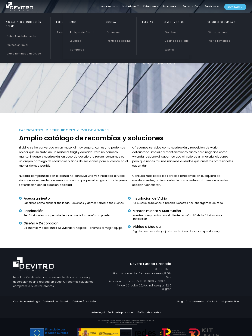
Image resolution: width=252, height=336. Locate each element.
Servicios (211, 6)
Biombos (170, 32)
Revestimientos (174, 22)
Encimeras (114, 32)
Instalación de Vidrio (150, 198)
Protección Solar (17, 45)
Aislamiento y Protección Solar (23, 24)
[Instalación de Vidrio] (129, 198)
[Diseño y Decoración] (20, 223)
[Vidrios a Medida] (129, 226)
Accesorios (108, 6)
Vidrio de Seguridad (221, 22)
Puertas (147, 22)
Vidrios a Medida (147, 226)
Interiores (169, 6)
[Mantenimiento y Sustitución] (129, 210)
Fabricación (33, 210)
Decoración (190, 6)
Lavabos (75, 40)
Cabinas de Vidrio (177, 40)
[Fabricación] (20, 210)
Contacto (235, 6)
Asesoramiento (37, 198)
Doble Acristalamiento (21, 36)
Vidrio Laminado (219, 32)
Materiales (130, 6)
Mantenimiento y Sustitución (157, 210)
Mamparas (77, 49)
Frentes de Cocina (119, 40)
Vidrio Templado (219, 40)
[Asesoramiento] (20, 198)
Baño (72, 22)
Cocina (111, 22)
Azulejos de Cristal (82, 32)
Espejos (62, 32)
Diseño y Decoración (41, 223)
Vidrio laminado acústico (24, 53)
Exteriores (150, 6)
